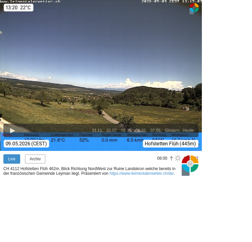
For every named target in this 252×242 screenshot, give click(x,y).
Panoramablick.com (190, 165)
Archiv (35, 159)
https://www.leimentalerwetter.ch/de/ (142, 173)
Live (11, 159)
